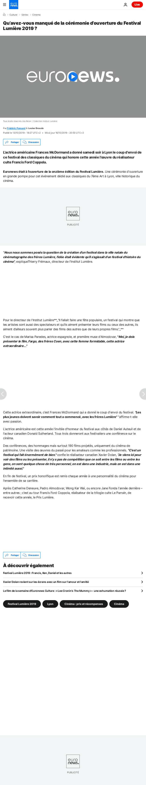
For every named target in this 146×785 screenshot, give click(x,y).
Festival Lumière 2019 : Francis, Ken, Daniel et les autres (37, 573)
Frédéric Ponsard (16, 128)
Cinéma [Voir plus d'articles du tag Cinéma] (119, 603)
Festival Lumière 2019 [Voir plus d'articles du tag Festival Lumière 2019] (22, 603)
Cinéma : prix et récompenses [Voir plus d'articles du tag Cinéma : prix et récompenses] (83, 603)
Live (137, 4)
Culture (13, 15)
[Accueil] (4, 14)
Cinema (36, 15)
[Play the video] (73, 77)
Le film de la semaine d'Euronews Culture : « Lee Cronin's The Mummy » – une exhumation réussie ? (64, 590)
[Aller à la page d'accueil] (13, 4)
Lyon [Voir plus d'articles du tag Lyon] (50, 603)
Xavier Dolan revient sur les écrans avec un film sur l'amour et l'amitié (46, 581)
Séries (24, 15)
